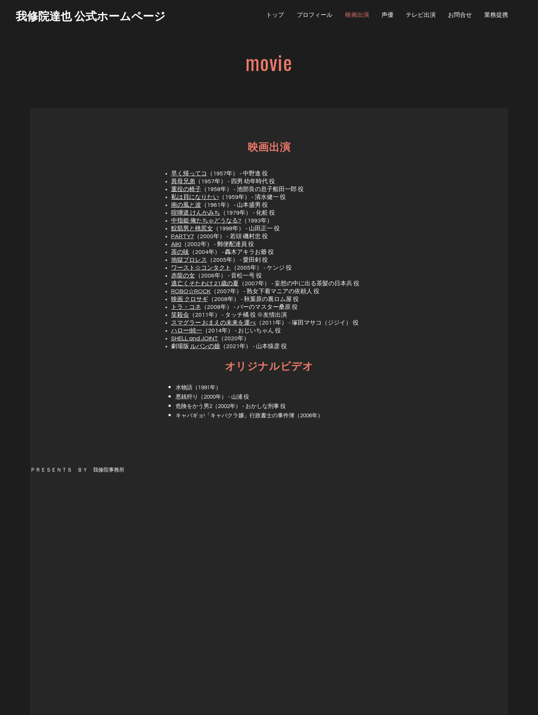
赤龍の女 (183, 276)
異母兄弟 (183, 181)
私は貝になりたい (195, 197)
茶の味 (180, 252)
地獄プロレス (189, 260)
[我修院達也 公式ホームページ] (91, 15)
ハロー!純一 (186, 331)
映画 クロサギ (189, 299)
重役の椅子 (186, 189)
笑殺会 (180, 315)
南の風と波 (186, 205)
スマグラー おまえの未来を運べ (213, 323)
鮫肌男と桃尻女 (192, 228)
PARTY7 (182, 236)
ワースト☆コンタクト (201, 268)
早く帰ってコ (189, 174)
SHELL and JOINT (194, 338)
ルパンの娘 (205, 346)
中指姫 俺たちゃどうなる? (206, 221)
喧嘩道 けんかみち (195, 213)
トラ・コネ (186, 307)
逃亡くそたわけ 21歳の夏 (205, 283)
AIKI (176, 244)
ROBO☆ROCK (191, 291)
